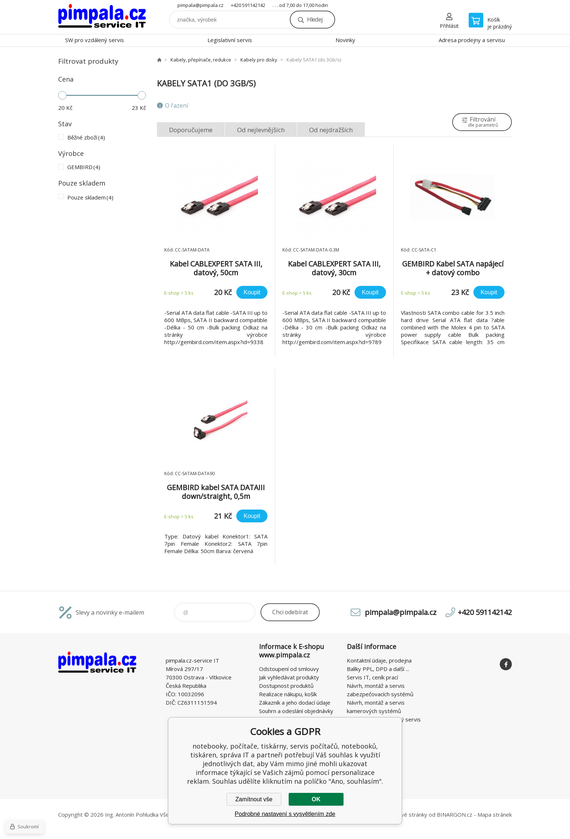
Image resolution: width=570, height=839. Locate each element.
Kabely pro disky (258, 59)
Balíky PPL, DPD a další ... (378, 668)
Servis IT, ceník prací (372, 677)
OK (316, 799)
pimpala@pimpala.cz (200, 5)
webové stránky (407, 814)
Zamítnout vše (253, 799)
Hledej (314, 19)
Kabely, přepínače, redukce (200, 59)
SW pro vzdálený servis (94, 40)
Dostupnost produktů (286, 685)
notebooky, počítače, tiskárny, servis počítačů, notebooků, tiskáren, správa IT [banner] (102, 17)
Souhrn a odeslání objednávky (296, 711)
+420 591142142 (248, 5)
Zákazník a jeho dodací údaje (294, 702)
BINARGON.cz (454, 814)
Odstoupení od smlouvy (289, 668)
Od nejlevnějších (261, 130)
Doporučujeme (191, 130)
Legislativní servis (229, 40)
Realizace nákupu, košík (288, 694)
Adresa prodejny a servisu (472, 40)
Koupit (252, 292)
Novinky (345, 40)
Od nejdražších (331, 130)
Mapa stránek (494, 814)
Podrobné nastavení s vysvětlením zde (285, 814)
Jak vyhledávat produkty (289, 677)
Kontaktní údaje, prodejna (379, 660)
